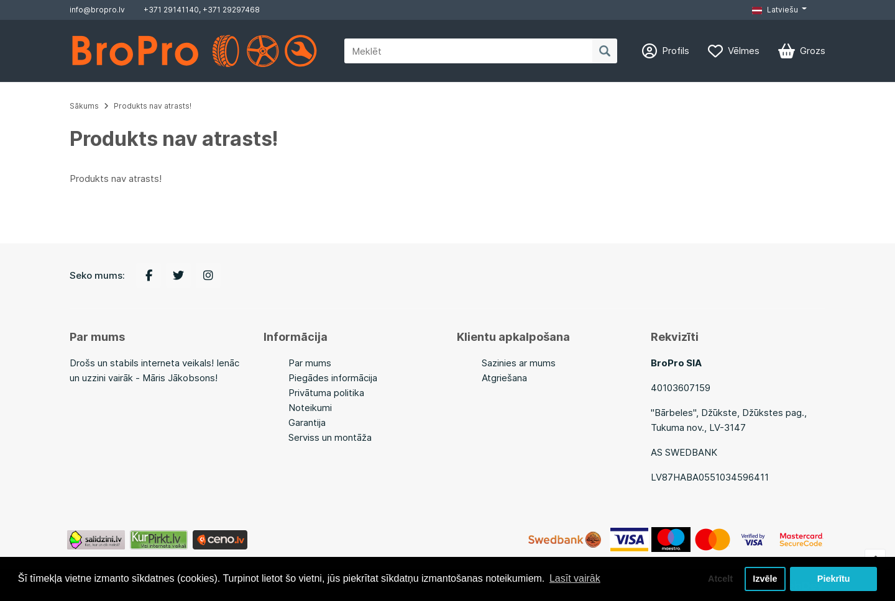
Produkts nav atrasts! (152, 106)
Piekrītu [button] (833, 579)
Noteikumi (310, 407)
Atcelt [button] (720, 579)
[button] (779, 10)
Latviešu (775, 9)
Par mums (309, 363)
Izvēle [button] (765, 579)
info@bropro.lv (97, 9)
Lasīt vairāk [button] (574, 578)
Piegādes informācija (332, 378)
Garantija (307, 422)
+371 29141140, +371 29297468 (202, 9)
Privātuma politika (326, 393)
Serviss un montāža (330, 437)
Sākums (84, 106)
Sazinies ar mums (519, 363)
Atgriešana (504, 378)
